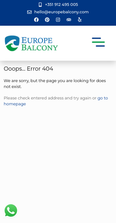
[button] (98, 43)
